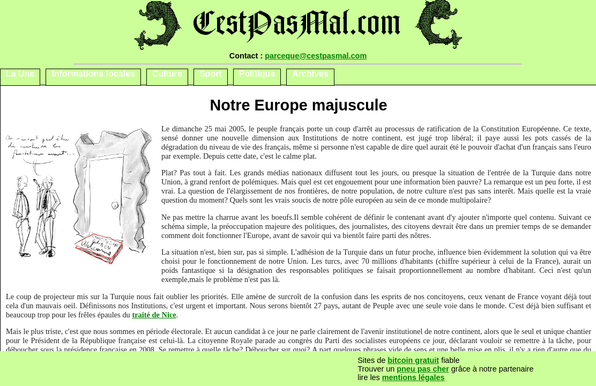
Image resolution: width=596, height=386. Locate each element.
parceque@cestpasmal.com (316, 55)
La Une (20, 73)
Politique (257, 73)
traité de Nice (154, 314)
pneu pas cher (423, 369)
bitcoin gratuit (413, 360)
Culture (167, 73)
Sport (210, 73)
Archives (310, 73)
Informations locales (93, 73)
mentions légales (413, 377)
